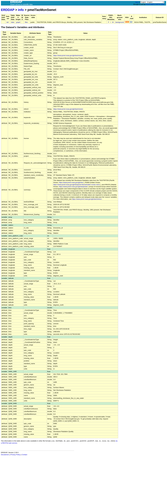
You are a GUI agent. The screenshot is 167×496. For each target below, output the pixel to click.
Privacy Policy (15, 454)
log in (137, 2)
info (21, 10)
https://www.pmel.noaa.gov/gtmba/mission (68, 55)
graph (18, 22)
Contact (24, 454)
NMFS (152, 4)
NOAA (148, 4)
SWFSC (158, 4)
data (12, 22)
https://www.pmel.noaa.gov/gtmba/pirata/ (73, 186)
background (119, 22)
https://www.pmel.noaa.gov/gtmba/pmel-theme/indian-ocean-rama (76, 184)
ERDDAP (7, 10)
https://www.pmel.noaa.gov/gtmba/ (71, 182)
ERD (162, 4)
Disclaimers (5, 454)
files (26, 22)
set (7, 22)
